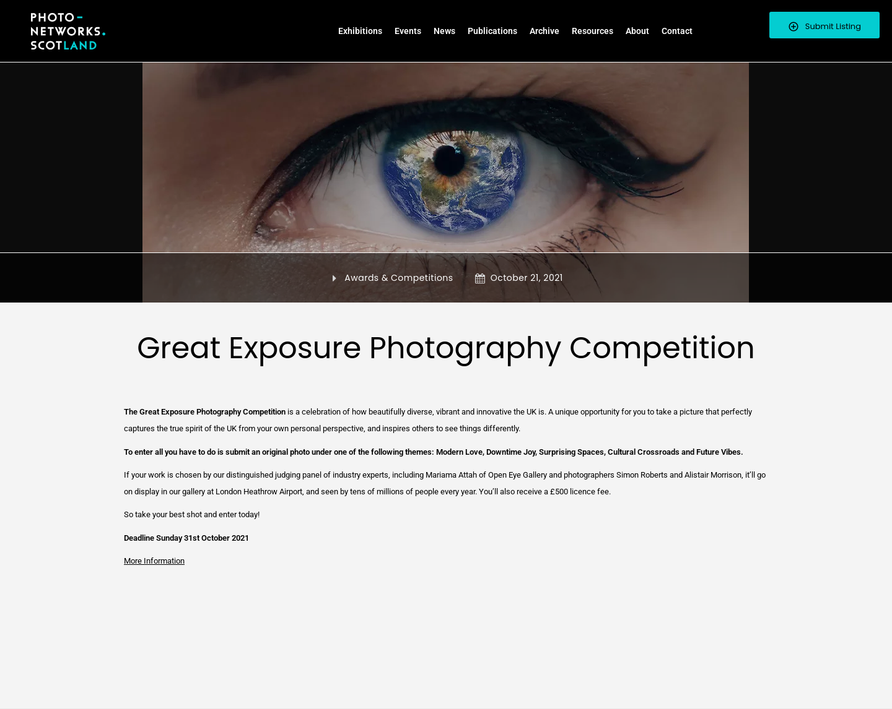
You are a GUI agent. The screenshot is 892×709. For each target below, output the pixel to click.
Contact (677, 31)
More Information (154, 560)
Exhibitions (360, 31)
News (444, 31)
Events (408, 31)
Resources (592, 31)
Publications (492, 31)
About (637, 31)
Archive (544, 31)
